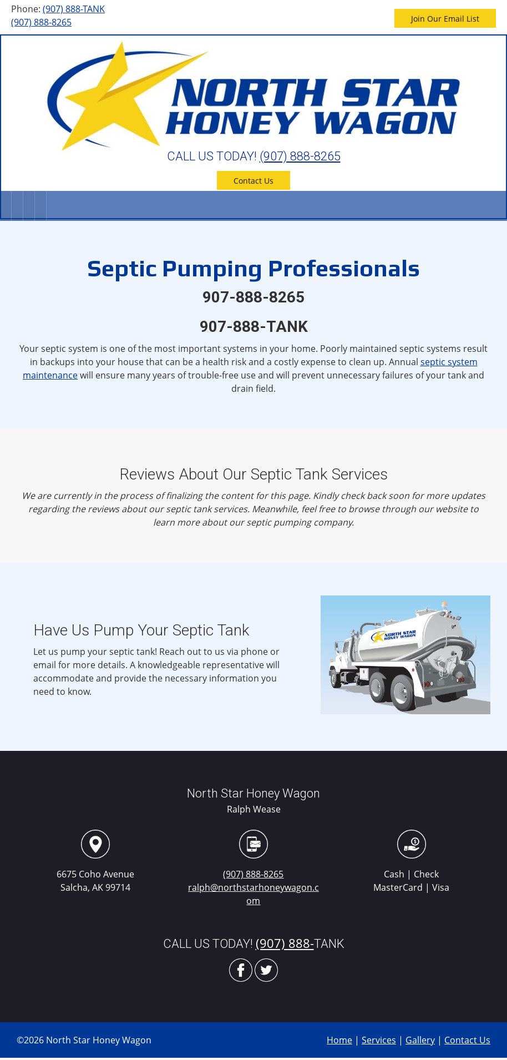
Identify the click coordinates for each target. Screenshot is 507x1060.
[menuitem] (6, 206)
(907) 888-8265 (41, 22)
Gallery (420, 1040)
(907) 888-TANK (74, 9)
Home (339, 1040)
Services (379, 1040)
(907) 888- (285, 943)
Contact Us (467, 1040)
